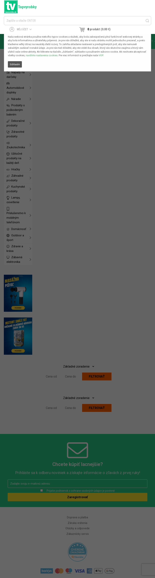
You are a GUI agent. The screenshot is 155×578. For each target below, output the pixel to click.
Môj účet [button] (21, 29)
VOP (101, 55)
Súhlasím (15, 64)
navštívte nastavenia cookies (42, 55)
